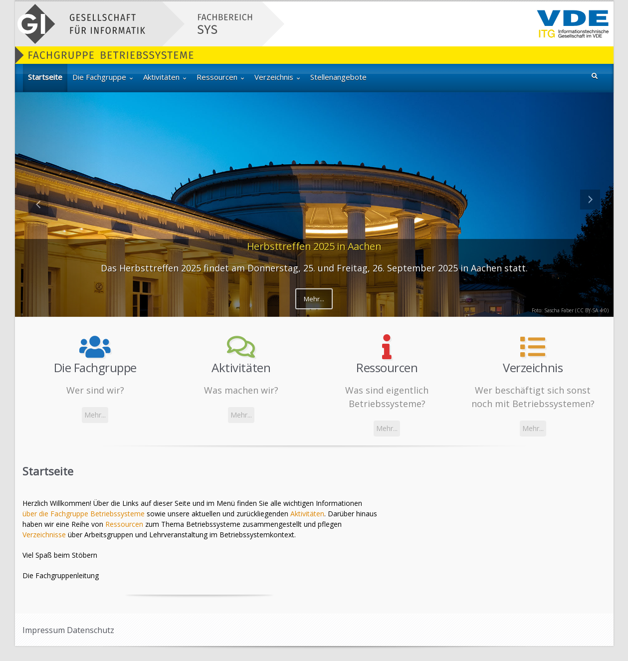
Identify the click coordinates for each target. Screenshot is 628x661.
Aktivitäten (307, 513)
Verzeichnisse (44, 534)
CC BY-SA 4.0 (592, 310)
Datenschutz (90, 630)
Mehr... (314, 298)
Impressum (43, 630)
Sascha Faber (559, 310)
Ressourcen (124, 524)
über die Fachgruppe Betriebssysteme (83, 513)
